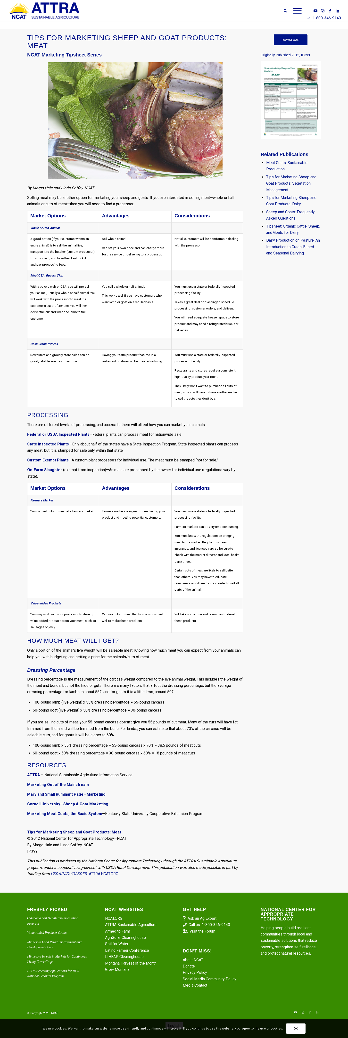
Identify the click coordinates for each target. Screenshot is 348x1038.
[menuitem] (285, 11)
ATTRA (33, 775)
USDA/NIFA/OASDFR (69, 874)
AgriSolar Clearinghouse (125, 937)
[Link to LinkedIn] (337, 10)
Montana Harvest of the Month (131, 963)
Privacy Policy (195, 972)
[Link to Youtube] (315, 10)
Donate (189, 966)
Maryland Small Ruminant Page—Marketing (66, 794)
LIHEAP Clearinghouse (124, 956)
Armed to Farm (117, 931)
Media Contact (195, 985)
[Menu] (296, 11)
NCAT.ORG (113, 918)
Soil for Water (116, 944)
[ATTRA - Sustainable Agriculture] (44, 11)
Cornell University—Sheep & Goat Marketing (67, 804)
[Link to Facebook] (330, 10)
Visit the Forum (202, 931)
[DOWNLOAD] (290, 39)
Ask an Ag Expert (202, 918)
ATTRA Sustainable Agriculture (131, 924)
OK (296, 1028)
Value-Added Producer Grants (47, 933)
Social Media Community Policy (209, 979)
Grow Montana (117, 969)
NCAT (54, 1013)
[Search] (285, 11)
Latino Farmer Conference (127, 950)
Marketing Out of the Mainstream (58, 784)
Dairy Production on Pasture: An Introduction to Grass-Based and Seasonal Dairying (293, 246)
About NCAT (193, 960)
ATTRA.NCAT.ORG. (104, 874)
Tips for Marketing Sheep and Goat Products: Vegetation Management (291, 183)
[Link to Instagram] (322, 10)
